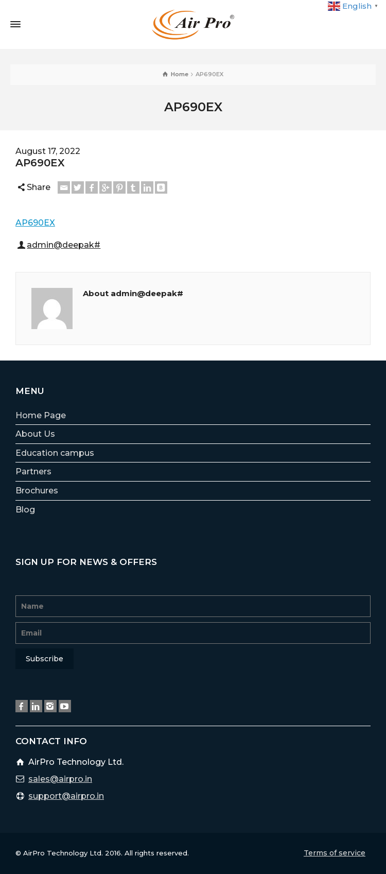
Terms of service (334, 853)
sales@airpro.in (60, 779)
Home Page (40, 415)
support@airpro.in (66, 796)
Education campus (54, 453)
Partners (33, 471)
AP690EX (35, 223)
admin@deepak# (63, 245)
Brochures (36, 490)
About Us (35, 434)
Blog (25, 510)
